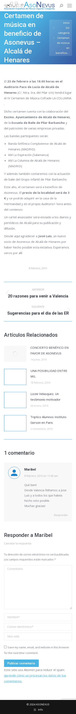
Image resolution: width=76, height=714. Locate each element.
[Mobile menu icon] (69, 5)
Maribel (43, 535)
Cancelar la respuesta (17, 543)
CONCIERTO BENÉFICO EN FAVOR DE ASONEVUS (49, 350)
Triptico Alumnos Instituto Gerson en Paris (48, 420)
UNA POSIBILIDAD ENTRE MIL (48, 373)
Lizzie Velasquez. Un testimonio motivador (45, 396)
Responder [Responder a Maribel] (61, 515)
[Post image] (15, 354)
